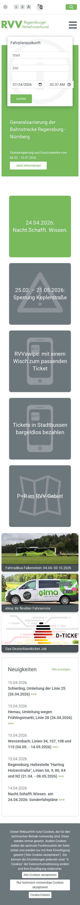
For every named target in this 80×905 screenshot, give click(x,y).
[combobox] (39, 55)
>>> (40, 718)
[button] (16, 7)
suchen (21, 99)
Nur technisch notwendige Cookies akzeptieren (40, 885)
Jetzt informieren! (28, 165)
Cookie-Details (40, 895)
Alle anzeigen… (62, 669)
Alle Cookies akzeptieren (40, 875)
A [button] (22, 7)
